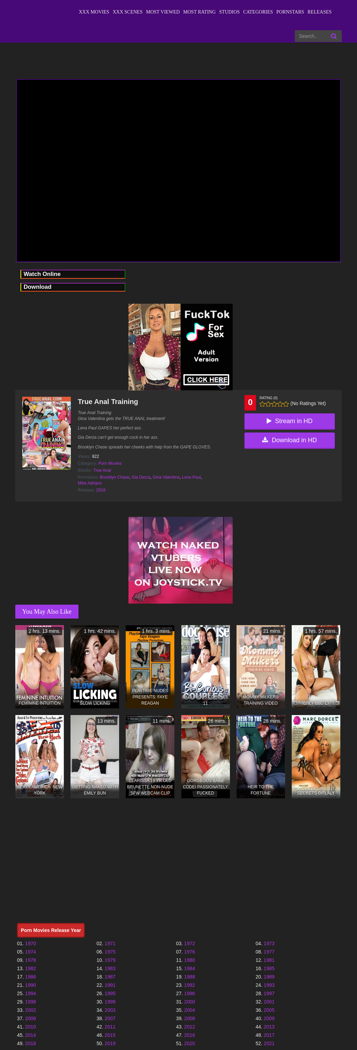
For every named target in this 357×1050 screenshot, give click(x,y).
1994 (30, 993)
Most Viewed (163, 12)
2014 (30, 1035)
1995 (110, 993)
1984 (189, 968)
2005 (269, 1010)
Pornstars (290, 12)
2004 (189, 1010)
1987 (110, 977)
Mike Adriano (90, 483)
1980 (189, 960)
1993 (269, 985)
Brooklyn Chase (114, 477)
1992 (189, 985)
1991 (110, 985)
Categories (258, 12)
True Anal (102, 470)
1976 (189, 952)
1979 (110, 960)
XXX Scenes (128, 12)
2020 (189, 1043)
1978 (30, 960)
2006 (30, 1018)
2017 (269, 1035)
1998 (30, 1002)
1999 (110, 1002)
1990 (30, 985)
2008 (189, 1018)
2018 (101, 490)
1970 (30, 943)
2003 (110, 1010)
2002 (30, 1010)
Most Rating (199, 12)
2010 (30, 1027)
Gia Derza (141, 477)
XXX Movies (94, 12)
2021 (269, 1043)
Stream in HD (290, 421)
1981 (269, 960)
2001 (269, 1002)
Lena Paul (191, 477)
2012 (189, 1027)
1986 (30, 977)
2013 (269, 1027)
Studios (229, 12)
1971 (110, 943)
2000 (189, 1002)
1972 (189, 943)
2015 (110, 1035)
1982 (30, 968)
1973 (269, 943)
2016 (189, 1035)
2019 (110, 1043)
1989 (269, 977)
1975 (110, 952)
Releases (320, 12)
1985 (269, 968)
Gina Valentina (166, 477)
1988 (189, 977)
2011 (110, 1027)
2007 (110, 1018)
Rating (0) (268, 398)
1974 (30, 952)
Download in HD (289, 440)
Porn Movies (110, 463)
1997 (269, 993)
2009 (269, 1018)
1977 (269, 952)
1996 (189, 993)
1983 (110, 968)
